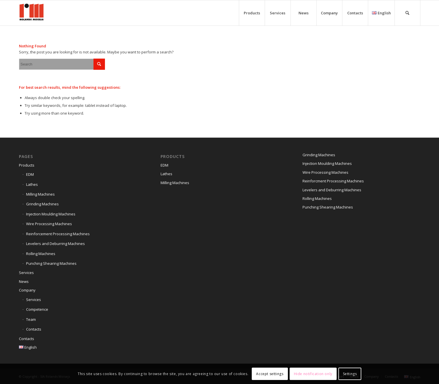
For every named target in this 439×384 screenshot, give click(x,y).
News (24, 281)
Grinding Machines (42, 204)
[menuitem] (252, 13)
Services (26, 272)
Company (27, 290)
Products (26, 165)
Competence (37, 309)
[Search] (407, 13)
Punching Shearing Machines (51, 263)
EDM (30, 174)
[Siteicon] (31, 13)
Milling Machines (40, 194)
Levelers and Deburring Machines (55, 243)
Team (31, 319)
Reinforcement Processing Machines (58, 233)
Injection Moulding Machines (50, 214)
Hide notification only (313, 373)
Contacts (33, 329)
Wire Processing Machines (49, 223)
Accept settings (269, 373)
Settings (350, 373)
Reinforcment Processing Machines (333, 181)
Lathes (32, 184)
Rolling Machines (40, 253)
